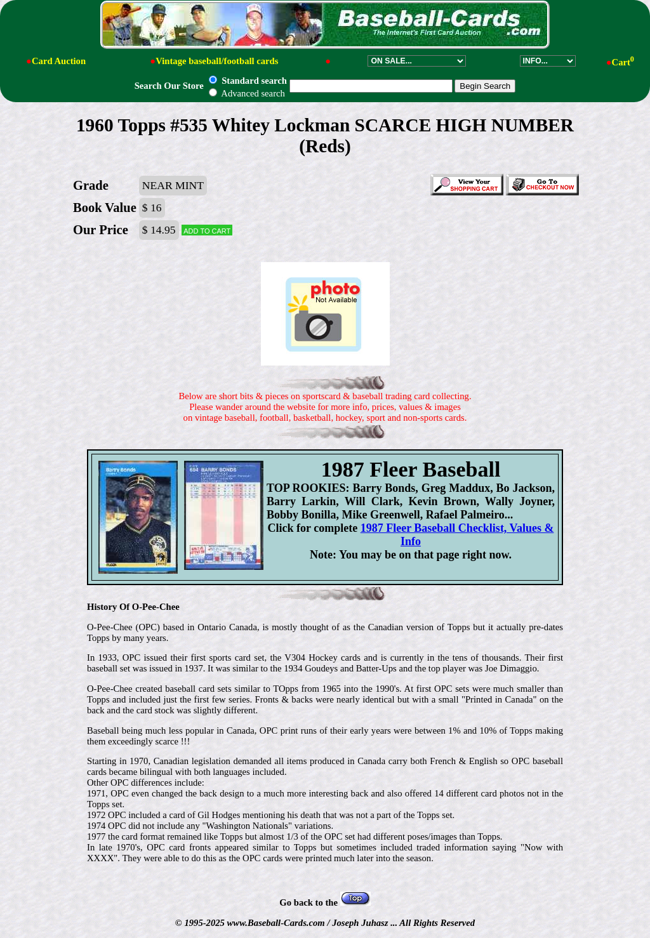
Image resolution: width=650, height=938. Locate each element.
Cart (623, 62)
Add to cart (206, 230)
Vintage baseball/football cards (217, 61)
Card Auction (59, 61)
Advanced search (246, 93)
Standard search (247, 81)
